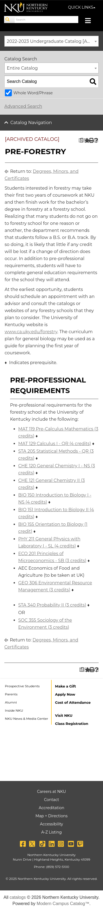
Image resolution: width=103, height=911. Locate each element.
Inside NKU (14, 710)
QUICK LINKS (81, 7)
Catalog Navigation (31, 122)
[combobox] (51, 41)
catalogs (18, 897)
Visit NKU (64, 715)
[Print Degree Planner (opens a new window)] (81, 140)
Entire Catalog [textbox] (22, 68)
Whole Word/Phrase (33, 92)
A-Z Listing (51, 832)
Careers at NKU (51, 791)
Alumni (11, 702)
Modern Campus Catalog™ (63, 903)
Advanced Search (23, 106)
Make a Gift (65, 686)
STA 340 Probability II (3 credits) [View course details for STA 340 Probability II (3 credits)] (52, 605)
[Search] (9, 19)
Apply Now (65, 694)
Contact (51, 799)
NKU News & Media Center (26, 719)
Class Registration (71, 723)
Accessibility (51, 824)
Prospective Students (22, 686)
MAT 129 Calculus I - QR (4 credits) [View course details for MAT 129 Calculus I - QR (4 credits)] (54, 443)
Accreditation (51, 807)
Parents (11, 694)
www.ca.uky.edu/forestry (31, 331)
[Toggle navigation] (90, 21)
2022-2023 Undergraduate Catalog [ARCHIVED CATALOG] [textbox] (52, 41)
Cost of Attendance (73, 702)
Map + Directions (51, 815)
